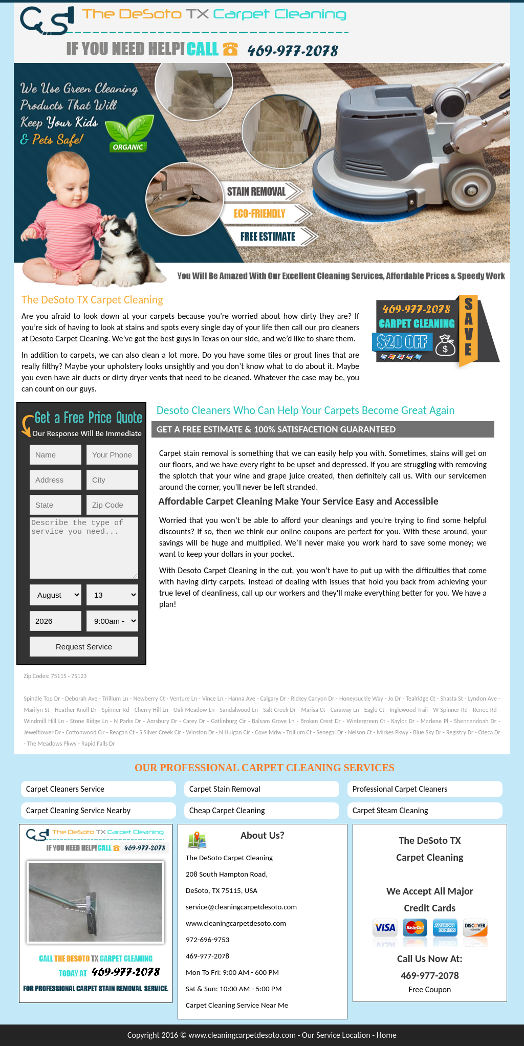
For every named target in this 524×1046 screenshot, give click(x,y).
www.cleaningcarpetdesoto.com (236, 923)
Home (387, 1035)
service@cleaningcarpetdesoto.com (241, 906)
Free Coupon (430, 989)
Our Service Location (337, 1035)
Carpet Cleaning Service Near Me (237, 1005)
